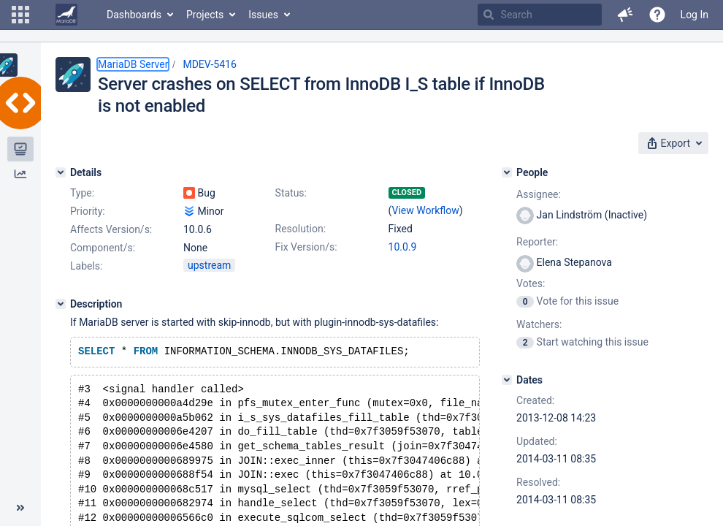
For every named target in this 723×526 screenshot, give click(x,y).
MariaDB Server (133, 64)
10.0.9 (403, 247)
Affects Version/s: (111, 229)
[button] (20, 14)
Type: (82, 193)
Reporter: (537, 242)
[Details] (61, 172)
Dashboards (134, 14)
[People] (507, 172)
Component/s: (102, 248)
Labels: (86, 266)
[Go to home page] (66, 14)
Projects (204, 14)
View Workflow (425, 210)
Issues (263, 14)
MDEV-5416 (209, 64)
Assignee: (538, 194)
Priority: (87, 211)
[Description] (61, 304)
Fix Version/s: (306, 247)
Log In (694, 14)
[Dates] (507, 380)
